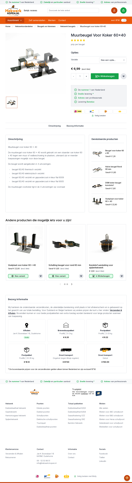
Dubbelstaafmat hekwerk (15, 408)
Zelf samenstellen (37, 20)
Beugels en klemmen (46, 26)
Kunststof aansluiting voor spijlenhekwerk (101, 266)
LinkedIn (102, 461)
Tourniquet (41, 423)
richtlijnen (84, 394)
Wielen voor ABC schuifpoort (111, 412)
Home (7, 26)
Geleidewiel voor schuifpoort (111, 423)
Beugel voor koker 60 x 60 (114, 151)
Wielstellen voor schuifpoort (110, 427)
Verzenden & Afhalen (14, 454)
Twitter (102, 457)
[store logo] (13, 10)
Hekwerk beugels (67, 26)
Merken (51, 20)
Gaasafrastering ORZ (76, 419)
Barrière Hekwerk (75, 423)
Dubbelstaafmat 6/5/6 (77, 408)
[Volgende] (71, 284)
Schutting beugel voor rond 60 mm (65, 265)
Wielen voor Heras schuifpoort (111, 419)
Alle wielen (103, 408)
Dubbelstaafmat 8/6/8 (77, 412)
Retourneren (10, 457)
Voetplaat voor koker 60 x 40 (114, 200)
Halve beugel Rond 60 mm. (113, 168)
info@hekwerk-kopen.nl (46, 463)
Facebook (103, 454)
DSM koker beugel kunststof (113, 184)
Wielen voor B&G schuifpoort (111, 415)
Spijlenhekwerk (11, 419)
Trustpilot (76, 389)
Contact (62, 20)
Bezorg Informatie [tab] (75, 126)
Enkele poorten (43, 408)
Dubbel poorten (43, 412)
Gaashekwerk (11, 412)
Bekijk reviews (30, 10)
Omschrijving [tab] (54, 126)
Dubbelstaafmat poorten (47, 427)
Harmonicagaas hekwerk (15, 415)
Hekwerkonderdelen (24, 26)
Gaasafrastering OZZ (76, 415)
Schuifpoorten (42, 415)
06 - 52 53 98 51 (43, 461)
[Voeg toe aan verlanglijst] (124, 76)
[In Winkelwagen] (101, 276)
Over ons (72, 454)
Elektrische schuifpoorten (47, 419)
